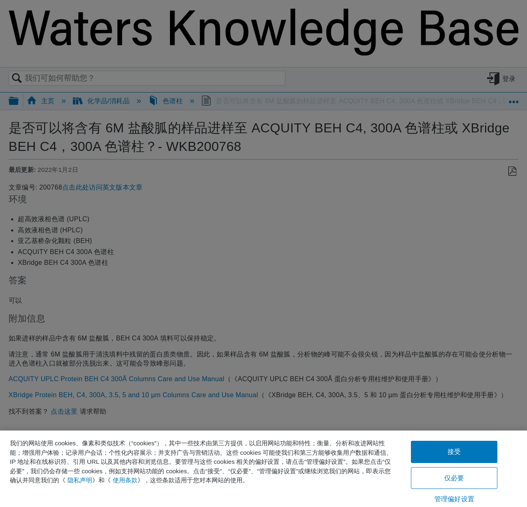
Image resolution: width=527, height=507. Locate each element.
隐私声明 (80, 480)
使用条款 (125, 480)
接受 (454, 451)
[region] (263, 469)
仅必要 (454, 478)
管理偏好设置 (454, 498)
